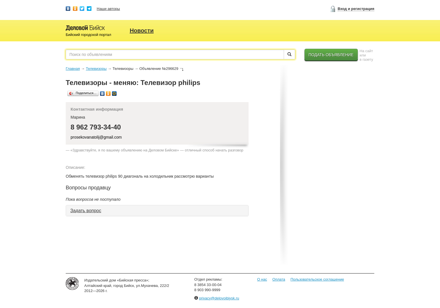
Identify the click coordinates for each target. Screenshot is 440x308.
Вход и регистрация (356, 9)
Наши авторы (108, 9)
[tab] (157, 210)
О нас (262, 279)
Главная (73, 68)
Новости (142, 30)
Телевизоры (96, 68)
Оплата (278, 279)
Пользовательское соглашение (317, 279)
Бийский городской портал (88, 35)
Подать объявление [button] (331, 54)
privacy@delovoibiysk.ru (219, 298)
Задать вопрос (85, 210)
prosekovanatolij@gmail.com (96, 137)
